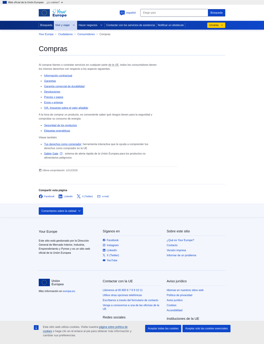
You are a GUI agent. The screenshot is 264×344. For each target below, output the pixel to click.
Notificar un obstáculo (171, 25)
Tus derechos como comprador (62, 144)
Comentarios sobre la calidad (61, 211)
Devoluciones (52, 91)
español (128, 13)
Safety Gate (51, 153)
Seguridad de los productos (60, 125)
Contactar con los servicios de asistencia (130, 25)
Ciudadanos (65, 34)
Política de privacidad (179, 295)
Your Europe (46, 34)
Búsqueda (46, 25)
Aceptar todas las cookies (163, 328)
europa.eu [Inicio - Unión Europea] (69, 291)
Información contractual (58, 75)
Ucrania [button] (216, 25)
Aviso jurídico (175, 300)
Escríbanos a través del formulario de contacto (130, 300)
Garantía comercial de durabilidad (64, 86)
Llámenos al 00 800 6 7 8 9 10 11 (123, 290)
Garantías (50, 81)
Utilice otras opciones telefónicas (122, 295)
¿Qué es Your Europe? (180, 240)
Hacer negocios (91, 25)
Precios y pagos (53, 97)
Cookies (171, 305)
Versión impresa (176, 250)
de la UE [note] (113, 64)
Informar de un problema (181, 255)
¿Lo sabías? (55, 2)
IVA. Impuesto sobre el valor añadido (66, 107)
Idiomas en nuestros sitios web (185, 290)
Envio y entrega (53, 102)
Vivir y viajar (65, 25)
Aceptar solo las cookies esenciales (206, 328)
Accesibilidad (174, 310)
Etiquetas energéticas (57, 130)
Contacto (172, 245)
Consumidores (86, 34)
